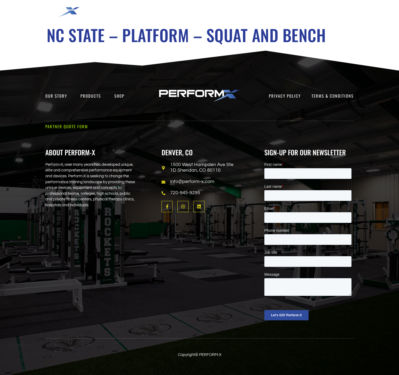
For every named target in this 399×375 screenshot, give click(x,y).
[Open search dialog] (351, 12)
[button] (168, 9)
